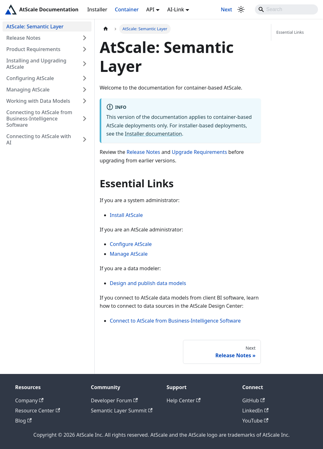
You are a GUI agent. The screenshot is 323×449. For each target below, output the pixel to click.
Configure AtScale (131, 244)
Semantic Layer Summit (121, 410)
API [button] (150, 9)
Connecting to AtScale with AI (38, 139)
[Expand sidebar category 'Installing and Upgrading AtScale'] (84, 63)
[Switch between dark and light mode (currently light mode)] (241, 9)
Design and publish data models (148, 283)
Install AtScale (126, 215)
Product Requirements (33, 49)
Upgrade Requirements (199, 152)
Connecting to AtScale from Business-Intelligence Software (39, 118)
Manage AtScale (129, 253)
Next (226, 9)
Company (29, 400)
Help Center (184, 400)
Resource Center (37, 410)
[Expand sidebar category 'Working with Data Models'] (84, 101)
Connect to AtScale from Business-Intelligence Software (175, 320)
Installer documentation (153, 133)
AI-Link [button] (175, 9)
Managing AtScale (28, 89)
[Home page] (106, 29)
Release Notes (23, 37)
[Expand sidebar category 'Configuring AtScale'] (84, 78)
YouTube (255, 420)
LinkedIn (255, 410)
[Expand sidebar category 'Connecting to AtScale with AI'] (84, 139)
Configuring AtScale (30, 78)
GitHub (253, 400)
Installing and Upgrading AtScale (36, 63)
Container (127, 9)
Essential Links (290, 32)
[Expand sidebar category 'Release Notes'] (84, 38)
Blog (23, 420)
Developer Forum (114, 400)
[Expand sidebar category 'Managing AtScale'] (84, 90)
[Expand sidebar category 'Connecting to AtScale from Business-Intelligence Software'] (84, 118)
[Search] (286, 9)
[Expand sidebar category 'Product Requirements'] (84, 49)
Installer (97, 9)
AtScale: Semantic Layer (34, 26)
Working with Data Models (38, 100)
